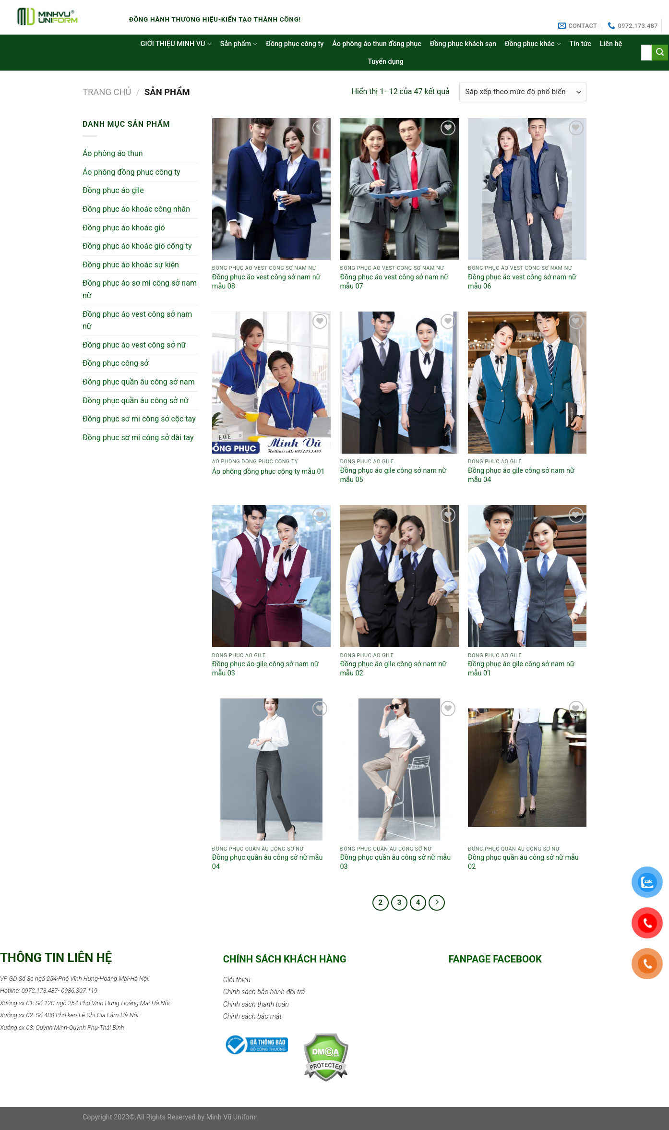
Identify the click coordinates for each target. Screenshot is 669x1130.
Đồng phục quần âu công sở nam (139, 381)
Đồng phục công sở (115, 363)
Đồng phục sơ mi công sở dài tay (138, 437)
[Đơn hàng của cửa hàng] (522, 92)
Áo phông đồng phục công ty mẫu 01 (268, 472)
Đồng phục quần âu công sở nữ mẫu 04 (267, 862)
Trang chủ (107, 92)
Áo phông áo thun (113, 153)
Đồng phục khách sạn (463, 44)
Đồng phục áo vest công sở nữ (134, 344)
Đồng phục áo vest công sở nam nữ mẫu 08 (266, 281)
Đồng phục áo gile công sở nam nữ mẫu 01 (521, 668)
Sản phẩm (239, 43)
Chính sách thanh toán (256, 1004)
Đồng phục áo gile (113, 190)
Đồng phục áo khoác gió (124, 227)
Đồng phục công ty (294, 44)
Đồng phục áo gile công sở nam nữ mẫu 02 (393, 668)
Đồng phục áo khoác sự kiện (131, 264)
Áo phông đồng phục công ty (131, 172)
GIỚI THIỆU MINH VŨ (176, 43)
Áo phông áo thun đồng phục (376, 44)
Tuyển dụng (386, 62)
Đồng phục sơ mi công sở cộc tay (139, 418)
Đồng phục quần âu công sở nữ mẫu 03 (395, 862)
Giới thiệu (237, 980)
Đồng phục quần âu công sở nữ (136, 400)
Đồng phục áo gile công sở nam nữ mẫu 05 (393, 475)
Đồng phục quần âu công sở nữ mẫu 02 (523, 862)
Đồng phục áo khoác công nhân (136, 209)
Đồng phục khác (533, 43)
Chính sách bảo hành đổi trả (264, 992)
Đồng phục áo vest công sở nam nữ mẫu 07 (394, 281)
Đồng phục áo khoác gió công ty (137, 246)
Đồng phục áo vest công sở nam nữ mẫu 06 (522, 281)
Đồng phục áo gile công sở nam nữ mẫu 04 (521, 475)
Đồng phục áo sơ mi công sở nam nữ (140, 289)
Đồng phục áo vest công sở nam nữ (137, 320)
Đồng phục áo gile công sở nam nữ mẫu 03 (265, 668)
